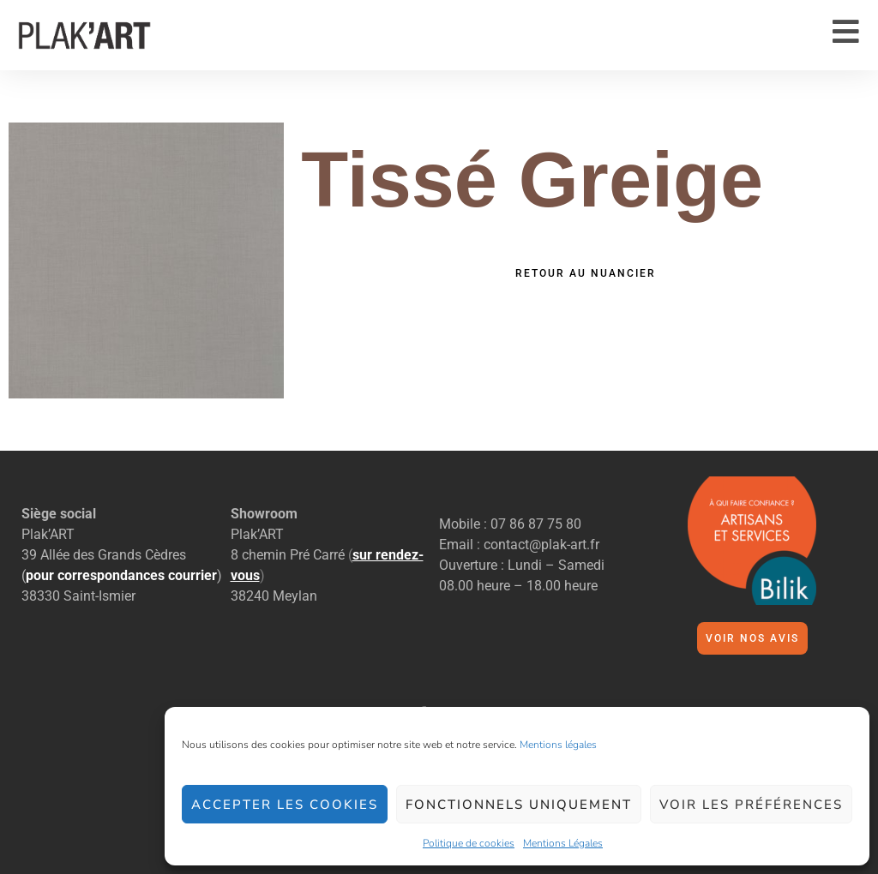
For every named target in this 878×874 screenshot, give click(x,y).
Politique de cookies (468, 843)
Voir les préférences (751, 804)
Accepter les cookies (284, 804)
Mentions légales (558, 744)
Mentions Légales (563, 843)
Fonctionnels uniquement (519, 804)
